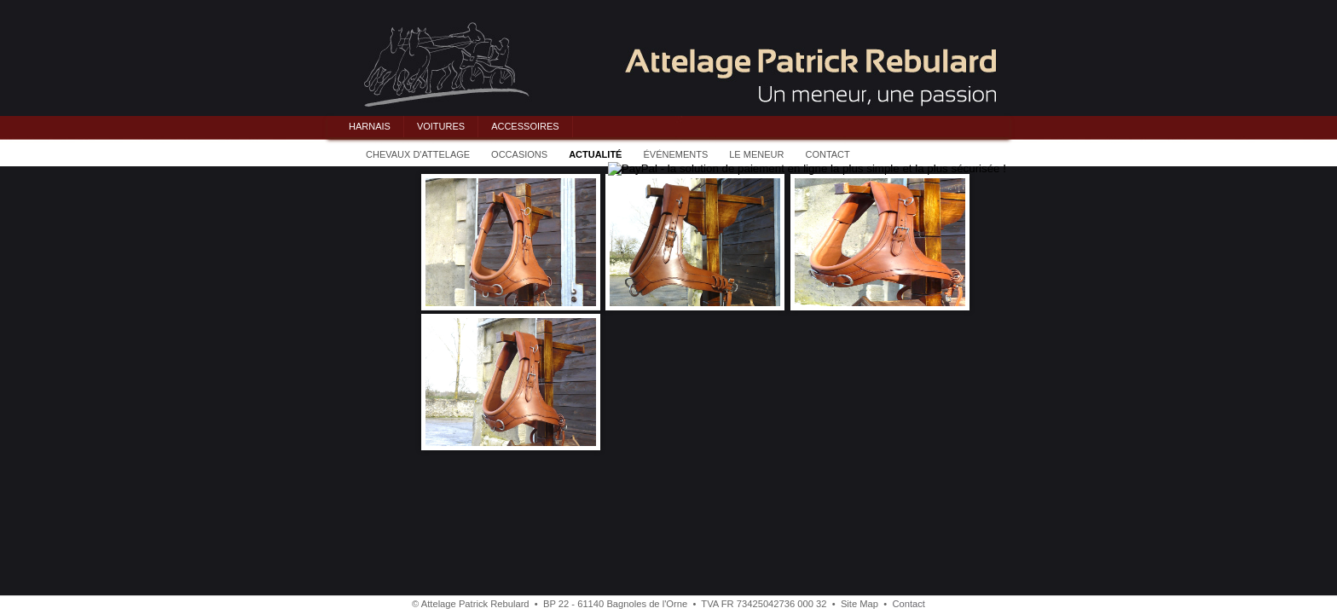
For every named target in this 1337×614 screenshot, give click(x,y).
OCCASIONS (519, 154)
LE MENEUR (756, 154)
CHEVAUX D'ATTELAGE (418, 154)
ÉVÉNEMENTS (675, 154)
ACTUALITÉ (595, 154)
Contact (908, 604)
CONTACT (827, 154)
